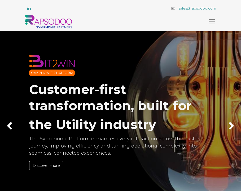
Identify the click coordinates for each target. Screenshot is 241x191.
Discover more (46, 165)
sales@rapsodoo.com (197, 8)
